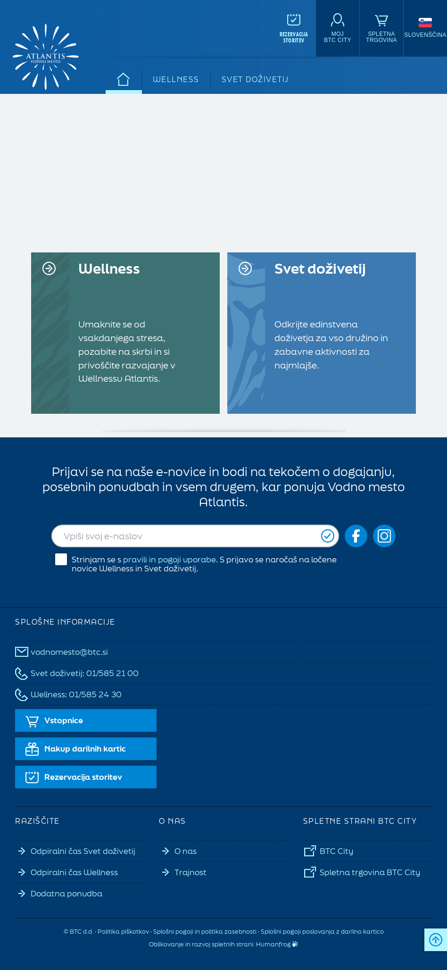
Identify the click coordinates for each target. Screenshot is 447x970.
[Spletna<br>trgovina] (381, 28)
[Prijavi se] (327, 536)
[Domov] (124, 79)
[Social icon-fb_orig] (356, 536)
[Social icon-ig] (384, 536)
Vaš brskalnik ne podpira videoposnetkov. (223, 170)
